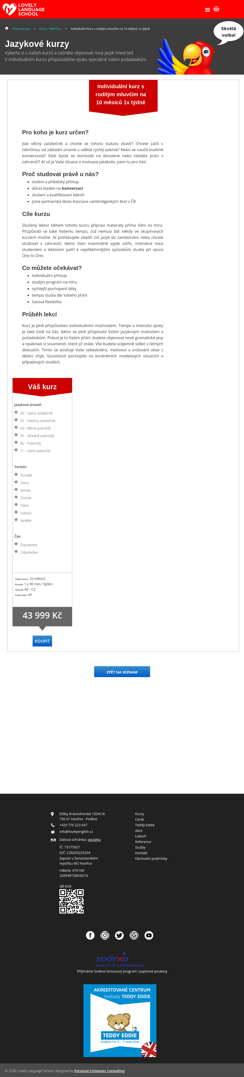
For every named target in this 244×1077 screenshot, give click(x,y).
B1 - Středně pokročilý (37, 435)
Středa (25, 490)
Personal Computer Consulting (99, 1070)
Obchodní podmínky (151, 858)
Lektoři (140, 836)
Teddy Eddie (145, 825)
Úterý (24, 483)
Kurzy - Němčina (50, 29)
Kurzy (139, 813)
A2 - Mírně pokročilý (35, 428)
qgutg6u (94, 839)
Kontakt (141, 853)
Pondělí (26, 475)
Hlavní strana (21, 29)
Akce (139, 830)
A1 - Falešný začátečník (37, 420)
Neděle (25, 520)
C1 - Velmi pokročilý (35, 450)
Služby (140, 847)
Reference (143, 841)
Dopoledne (28, 545)
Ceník (139, 819)
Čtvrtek (25, 498)
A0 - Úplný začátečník (36, 413)
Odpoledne (29, 552)
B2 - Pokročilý (30, 443)
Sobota (25, 513)
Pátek (24, 505)
